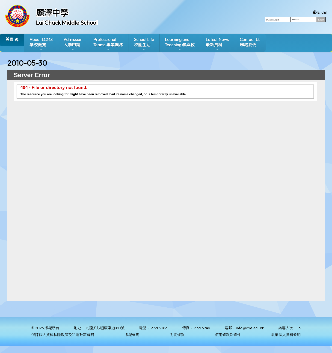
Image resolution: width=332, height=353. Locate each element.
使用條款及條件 (228, 334)
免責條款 (177, 334)
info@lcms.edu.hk (250, 328)
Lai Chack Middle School (67, 22)
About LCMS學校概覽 (41, 44)
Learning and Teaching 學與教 (180, 44)
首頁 (9, 39)
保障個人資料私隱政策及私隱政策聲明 (62, 334)
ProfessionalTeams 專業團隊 (108, 44)
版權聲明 (132, 334)
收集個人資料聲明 (286, 334)
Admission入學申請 (73, 44)
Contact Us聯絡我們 (250, 42)
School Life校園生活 (144, 44)
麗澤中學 (52, 13)
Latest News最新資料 (217, 44)
